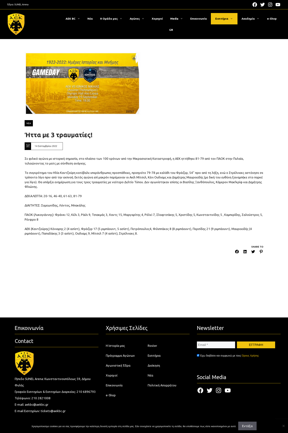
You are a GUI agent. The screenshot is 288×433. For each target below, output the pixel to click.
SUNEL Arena (21, 4)
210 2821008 (41, 398)
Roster (152, 345)
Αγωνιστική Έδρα (118, 365)
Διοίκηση (154, 365)
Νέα (90, 18)
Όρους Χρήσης (250, 355)
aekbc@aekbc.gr (36, 404)
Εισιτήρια (226, 18)
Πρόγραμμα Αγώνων (120, 355)
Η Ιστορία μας (115, 345)
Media (178, 18)
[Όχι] (283, 426)
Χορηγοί (157, 18)
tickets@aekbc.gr (53, 411)
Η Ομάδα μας (113, 18)
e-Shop (272, 18)
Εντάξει (247, 426)
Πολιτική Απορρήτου (162, 385)
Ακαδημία (252, 18)
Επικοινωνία (198, 18)
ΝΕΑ (28, 123)
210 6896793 (86, 391)
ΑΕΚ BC (75, 18)
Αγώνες (139, 18)
